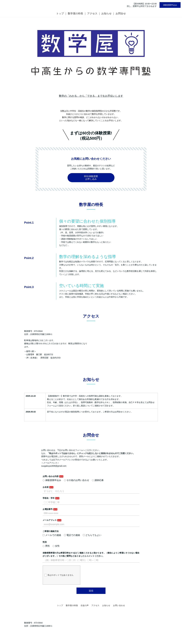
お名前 (46, 487)
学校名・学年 (49, 498)
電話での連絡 (72, 535)
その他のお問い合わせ (76, 480)
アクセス (92, 13)
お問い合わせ (119, 605)
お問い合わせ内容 (51, 476)
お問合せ (121, 13)
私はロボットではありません (59, 575)
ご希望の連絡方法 (51, 531)
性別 (45, 542)
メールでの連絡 (52, 535)
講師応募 (98, 480)
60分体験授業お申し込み (91, 177)
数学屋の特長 (75, 13)
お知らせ (106, 13)
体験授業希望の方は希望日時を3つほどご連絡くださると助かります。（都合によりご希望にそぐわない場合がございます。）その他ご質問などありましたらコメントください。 (91, 554)
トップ (60, 13)
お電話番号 (48, 509)
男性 (46, 546)
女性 (56, 546)
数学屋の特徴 (72, 605)
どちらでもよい (92, 535)
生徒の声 (85, 605)
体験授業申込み (170, 5)
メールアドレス (50, 520)
